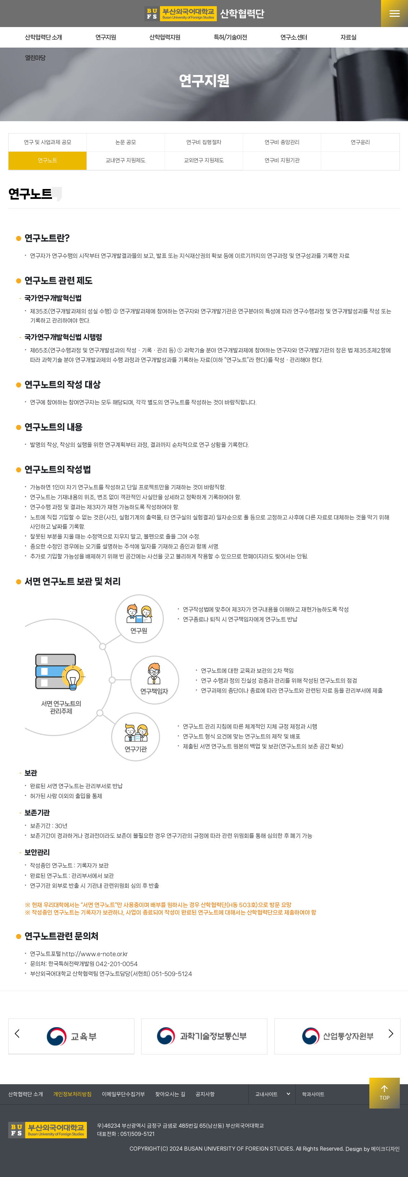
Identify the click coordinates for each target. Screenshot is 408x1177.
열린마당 (35, 58)
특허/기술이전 (230, 37)
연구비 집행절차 (203, 142)
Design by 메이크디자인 (372, 1149)
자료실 (348, 37)
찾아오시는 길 (170, 1094)
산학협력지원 (164, 37)
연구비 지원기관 (282, 160)
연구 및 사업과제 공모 (47, 142)
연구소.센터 (293, 37)
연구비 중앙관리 (282, 142)
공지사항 (205, 1094)
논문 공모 (125, 142)
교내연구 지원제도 (125, 160)
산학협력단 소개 (43, 37)
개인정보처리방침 (72, 1094)
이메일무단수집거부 (123, 1094)
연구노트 (47, 160)
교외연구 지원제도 (204, 160)
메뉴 (394, 13)
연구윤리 (360, 142)
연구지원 (105, 37)
